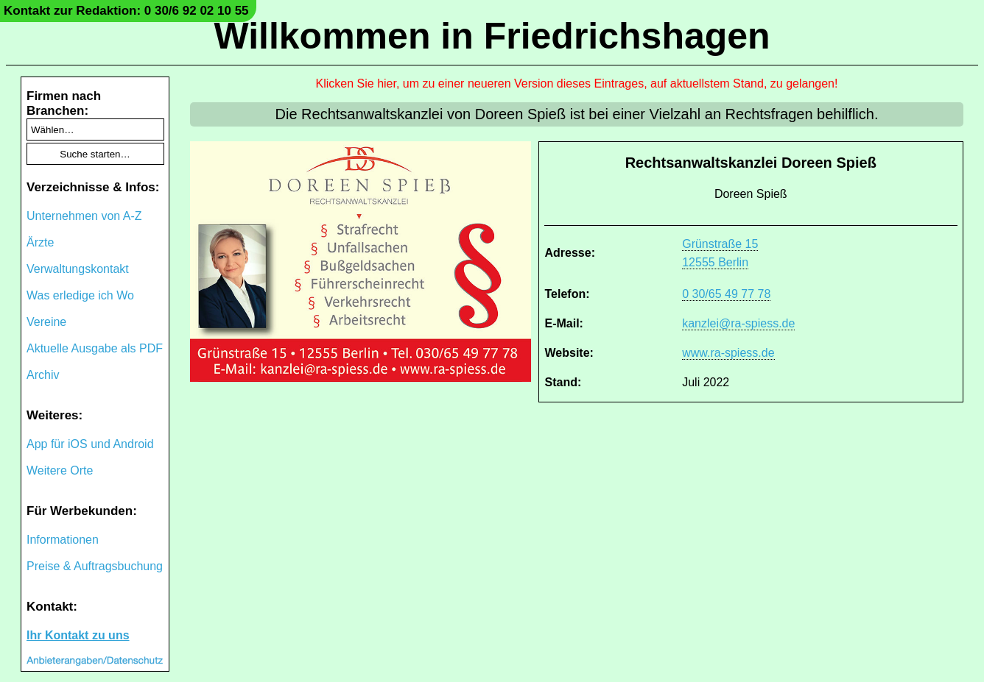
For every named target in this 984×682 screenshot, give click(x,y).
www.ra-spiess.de (728, 353)
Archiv (43, 375)
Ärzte (40, 242)
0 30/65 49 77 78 (726, 294)
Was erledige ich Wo (80, 295)
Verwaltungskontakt (78, 269)
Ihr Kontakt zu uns (78, 635)
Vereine (46, 322)
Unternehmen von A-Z (84, 216)
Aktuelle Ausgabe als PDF (95, 348)
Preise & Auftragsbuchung (95, 566)
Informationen (63, 539)
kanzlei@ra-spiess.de (738, 323)
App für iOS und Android (90, 444)
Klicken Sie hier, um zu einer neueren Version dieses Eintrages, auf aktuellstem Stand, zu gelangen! (577, 83)
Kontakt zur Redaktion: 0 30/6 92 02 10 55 (126, 11)
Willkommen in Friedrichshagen (492, 36)
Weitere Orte (60, 470)
